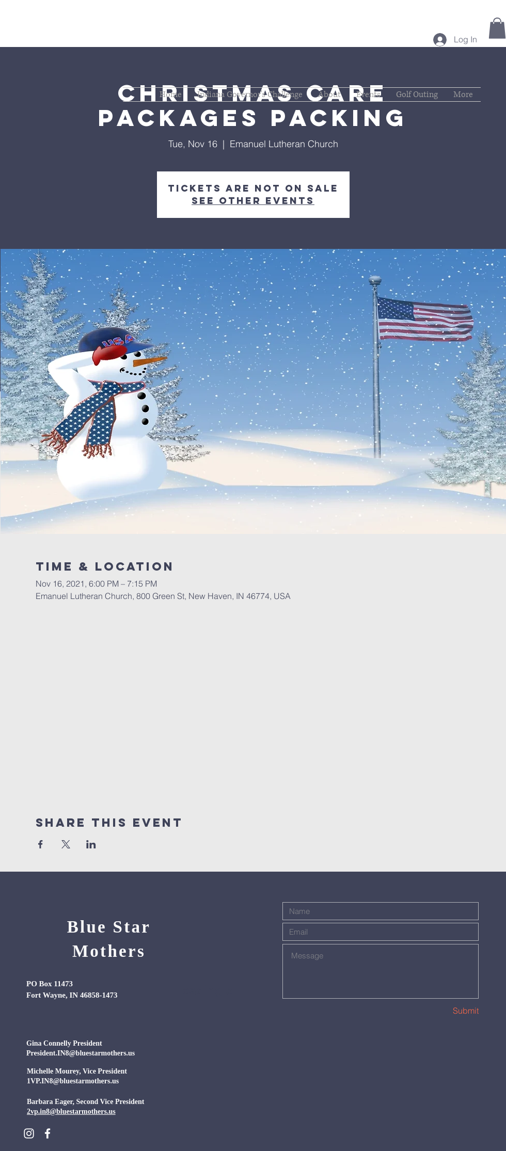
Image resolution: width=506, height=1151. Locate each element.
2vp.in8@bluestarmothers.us (71, 1111)
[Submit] (442, 1011)
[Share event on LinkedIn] (91, 844)
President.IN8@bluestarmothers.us (80, 1053)
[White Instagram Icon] (29, 1133)
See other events (253, 201)
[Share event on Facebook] (40, 844)
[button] (497, 28)
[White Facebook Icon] (47, 1133)
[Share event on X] (66, 844)
